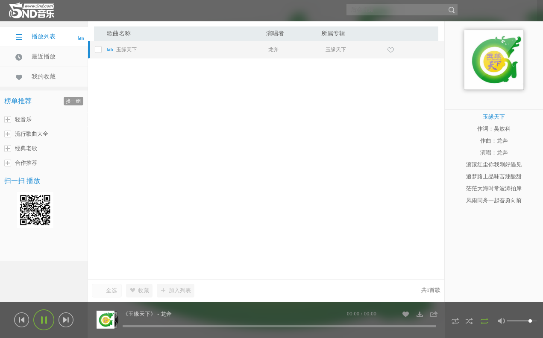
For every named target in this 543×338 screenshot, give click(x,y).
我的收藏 (35, 77)
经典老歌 (20, 148)
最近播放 (35, 57)
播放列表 (49, 37)
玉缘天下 (336, 49)
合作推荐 (20, 163)
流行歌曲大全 (26, 134)
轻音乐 (18, 119)
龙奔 (273, 49)
